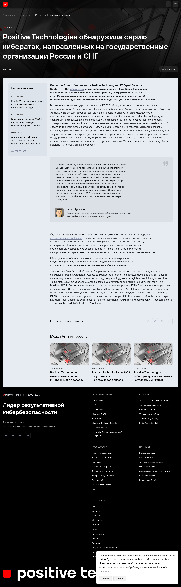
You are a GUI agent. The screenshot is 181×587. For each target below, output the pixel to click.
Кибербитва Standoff (148, 423)
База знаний (97, 480)
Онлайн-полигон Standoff (151, 414)
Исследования (100, 447)
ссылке (106, 571)
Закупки (95, 538)
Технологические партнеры (151, 462)
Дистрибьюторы (146, 457)
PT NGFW (96, 418)
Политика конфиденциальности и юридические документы (29, 426)
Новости (25, 15)
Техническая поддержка (13, 422)
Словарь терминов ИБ (102, 484)
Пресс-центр (98, 534)
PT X (94, 405)
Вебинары (96, 462)
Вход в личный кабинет (149, 480)
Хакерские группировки (103, 475)
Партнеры (144, 447)
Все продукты (98, 400)
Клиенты (96, 515)
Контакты (96, 543)
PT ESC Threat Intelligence (103, 457)
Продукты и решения (103, 394)
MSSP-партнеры (147, 466)
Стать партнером (147, 475)
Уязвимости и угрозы (101, 466)
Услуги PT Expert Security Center (154, 400)
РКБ (94, 506)
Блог (94, 489)
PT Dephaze (97, 409)
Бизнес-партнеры (147, 453)
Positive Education (147, 409)
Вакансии (96, 524)
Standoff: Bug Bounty (148, 418)
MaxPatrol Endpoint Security (104, 423)
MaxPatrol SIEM (99, 414)
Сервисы (144, 394)
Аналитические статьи (102, 453)
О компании (9, 15)
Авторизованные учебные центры (154, 471)
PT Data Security (99, 427)
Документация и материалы (104, 547)
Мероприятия (98, 520)
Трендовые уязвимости (102, 471)
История (96, 511)
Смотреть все (18, 151)
